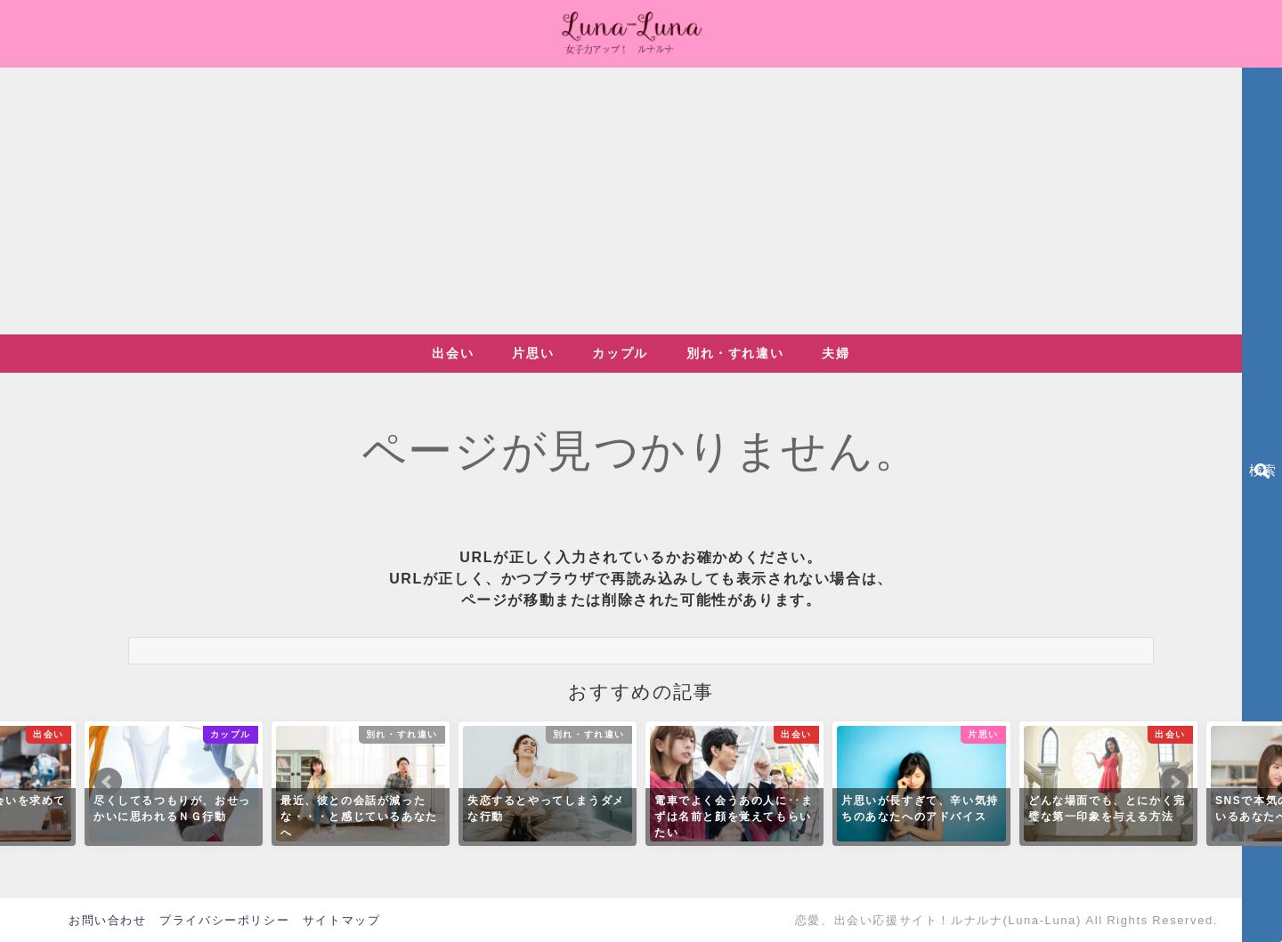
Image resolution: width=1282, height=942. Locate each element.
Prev (107, 782)
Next (1174, 782)
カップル (619, 353)
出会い (453, 353)
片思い (533, 353)
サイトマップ (342, 920)
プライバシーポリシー (224, 920)
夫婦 (835, 353)
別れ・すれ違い (734, 353)
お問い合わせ (108, 920)
